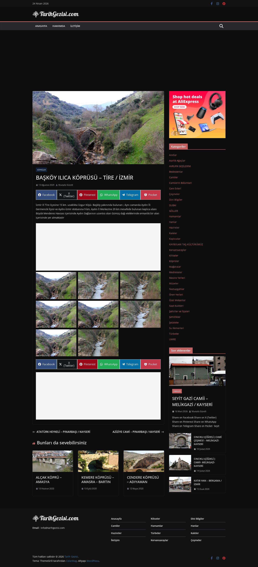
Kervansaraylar (177, 250)
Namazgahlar (176, 289)
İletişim (75, 26)
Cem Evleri (175, 188)
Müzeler (173, 283)
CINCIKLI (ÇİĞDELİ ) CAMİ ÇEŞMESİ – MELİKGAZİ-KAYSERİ (208, 440)
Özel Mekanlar (177, 300)
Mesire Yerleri (177, 277)
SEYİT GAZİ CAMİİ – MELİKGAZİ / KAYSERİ (192, 401)
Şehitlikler (174, 317)
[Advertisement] (129, 55)
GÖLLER (173, 210)
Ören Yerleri (176, 294)
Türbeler (174, 333)
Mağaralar (175, 266)
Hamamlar (175, 216)
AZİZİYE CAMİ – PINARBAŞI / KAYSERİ (138, 432)
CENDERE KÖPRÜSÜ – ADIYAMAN (143, 479)
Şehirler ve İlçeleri (179, 311)
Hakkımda (58, 26)
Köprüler (41, 170)
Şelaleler (174, 322)
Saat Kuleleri (176, 305)
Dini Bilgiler (175, 199)
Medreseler (175, 272)
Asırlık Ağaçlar (177, 160)
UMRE (172, 339)
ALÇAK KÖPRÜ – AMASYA (49, 479)
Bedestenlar (176, 171)
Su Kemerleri (176, 328)
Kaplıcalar (174, 238)
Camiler (173, 177)
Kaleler (173, 233)
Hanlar (173, 222)
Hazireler (174, 227)
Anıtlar (173, 155)
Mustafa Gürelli (65, 184)
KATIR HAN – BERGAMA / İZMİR (208, 482)
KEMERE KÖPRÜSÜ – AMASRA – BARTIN (97, 479)
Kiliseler (173, 255)
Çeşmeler (174, 194)
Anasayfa (41, 26)
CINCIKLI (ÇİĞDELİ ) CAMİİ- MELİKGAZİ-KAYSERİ (204, 462)
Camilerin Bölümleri (180, 182)
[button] (56, 285)
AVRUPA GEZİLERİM (180, 166)
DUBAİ (172, 205)
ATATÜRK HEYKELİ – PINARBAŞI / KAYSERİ (61, 432)
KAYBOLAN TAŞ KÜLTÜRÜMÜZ (186, 244)
